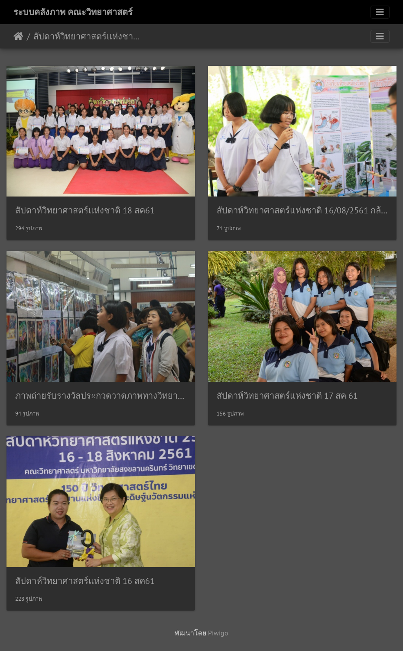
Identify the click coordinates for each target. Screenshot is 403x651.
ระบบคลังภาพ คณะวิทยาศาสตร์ (73, 12)
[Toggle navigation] (380, 12)
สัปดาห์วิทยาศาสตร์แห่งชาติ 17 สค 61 (287, 395)
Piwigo (218, 632)
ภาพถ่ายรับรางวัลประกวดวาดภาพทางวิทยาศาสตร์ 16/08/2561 (132, 395)
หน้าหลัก (18, 36)
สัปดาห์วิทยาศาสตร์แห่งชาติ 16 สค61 (85, 581)
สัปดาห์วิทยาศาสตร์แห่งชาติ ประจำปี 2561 (86, 36)
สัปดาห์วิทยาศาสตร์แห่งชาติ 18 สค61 (85, 210)
